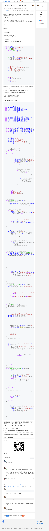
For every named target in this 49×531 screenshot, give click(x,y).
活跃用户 (8, 520)
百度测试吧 (31, 524)
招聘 (14, 1)
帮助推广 (28, 520)
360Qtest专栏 (6, 5)
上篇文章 (6, 10)
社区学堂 (19, 1)
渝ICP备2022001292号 (14, 528)
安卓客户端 (18, 464)
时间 (30, 457)
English (13, 526)
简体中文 (6, 526)
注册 (43, 1)
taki (7, 460)
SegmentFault (23, 524)
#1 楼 (7, 469)
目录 (32, 10)
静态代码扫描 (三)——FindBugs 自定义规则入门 (15, 482)
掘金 (20, 524)
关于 (5, 520)
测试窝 (28, 524)
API (25, 520)
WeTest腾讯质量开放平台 (12, 524)
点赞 (33, 457)
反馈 (20, 520)
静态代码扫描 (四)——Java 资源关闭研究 (14, 484)
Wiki (29, 1)
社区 (9, 1)
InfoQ (18, 524)
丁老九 (4, 8)
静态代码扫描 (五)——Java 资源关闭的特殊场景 (15, 486)
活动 (26, 1)
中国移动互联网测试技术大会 (14, 520)
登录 (45, 1)
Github (23, 520)
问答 (12, 1)
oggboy (10, 479)
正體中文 (9, 526)
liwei (7, 488)
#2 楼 (7, 479)
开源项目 (22, 1)
